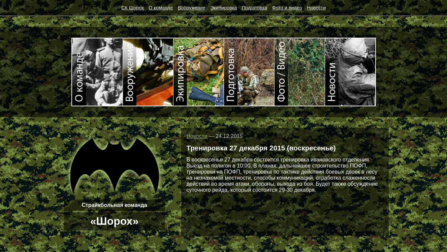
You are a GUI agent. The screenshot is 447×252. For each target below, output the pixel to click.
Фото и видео (287, 7)
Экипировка (223, 7)
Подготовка (254, 7)
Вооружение (191, 7)
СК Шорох (132, 7)
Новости (316, 7)
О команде (161, 7)
